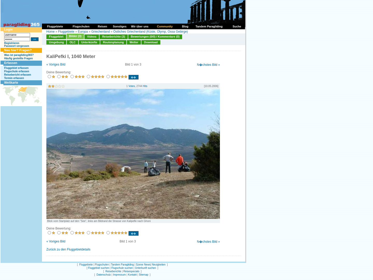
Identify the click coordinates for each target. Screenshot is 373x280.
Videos (91, 36)
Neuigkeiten (159, 264)
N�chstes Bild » (208, 65)
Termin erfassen (14, 78)
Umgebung (56, 42)
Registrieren (11, 43)
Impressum (119, 274)
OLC (72, 42)
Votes (131, 86)
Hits (145, 86)
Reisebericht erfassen (17, 74)
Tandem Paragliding (122, 264)
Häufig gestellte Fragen (18, 58)
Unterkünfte (89, 42)
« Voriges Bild (55, 64)
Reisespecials (131, 271)
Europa (83, 31)
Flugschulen (102, 264)
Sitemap (143, 274)
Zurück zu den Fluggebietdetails (68, 249)
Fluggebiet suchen (98, 268)
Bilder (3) (75, 36)
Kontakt (132, 274)
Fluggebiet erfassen (16, 68)
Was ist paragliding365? (19, 55)
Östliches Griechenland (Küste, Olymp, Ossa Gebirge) (150, 31)
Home (50, 31)
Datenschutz (103, 274)
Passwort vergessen (16, 46)
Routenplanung (113, 42)
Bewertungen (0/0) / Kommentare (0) (155, 36)
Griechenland (100, 31)
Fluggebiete (66, 31)
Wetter (134, 42)
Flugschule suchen (122, 268)
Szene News (143, 264)
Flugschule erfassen (16, 71)
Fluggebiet (56, 36)
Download (151, 42)
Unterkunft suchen (145, 268)
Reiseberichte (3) (113, 36)
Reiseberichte (113, 271)
